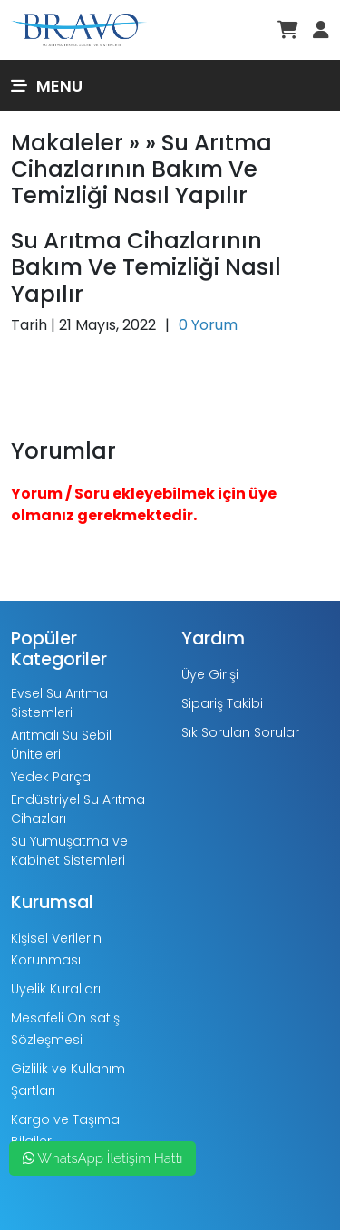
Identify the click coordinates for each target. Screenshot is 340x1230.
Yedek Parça (51, 777)
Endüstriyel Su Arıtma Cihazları (78, 809)
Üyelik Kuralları (56, 989)
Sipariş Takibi (222, 703)
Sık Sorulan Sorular (240, 732)
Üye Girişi (209, 674)
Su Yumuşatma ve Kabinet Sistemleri (69, 850)
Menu (47, 85)
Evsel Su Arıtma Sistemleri (59, 703)
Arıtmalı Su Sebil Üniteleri (61, 744)
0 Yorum (208, 325)
